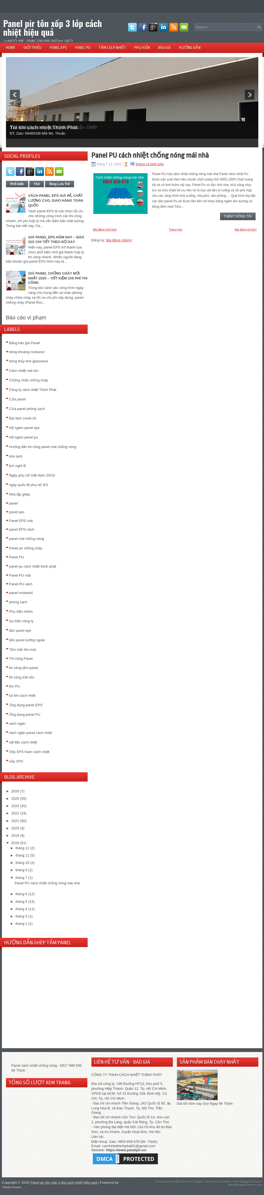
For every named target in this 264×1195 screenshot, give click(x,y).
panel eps (16, 512)
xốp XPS (16, 761)
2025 (15, 798)
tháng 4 (21, 909)
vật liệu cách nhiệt (23, 742)
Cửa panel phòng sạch (27, 409)
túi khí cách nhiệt (22, 695)
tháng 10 (22, 863)
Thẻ (37, 184)
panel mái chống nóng (26, 539)
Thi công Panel (21, 658)
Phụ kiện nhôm (21, 611)
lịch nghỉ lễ (17, 466)
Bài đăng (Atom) (119, 240)
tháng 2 (21, 924)
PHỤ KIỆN (142, 47)
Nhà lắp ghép (19, 494)
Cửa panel (17, 399)
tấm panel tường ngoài (27, 640)
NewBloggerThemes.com (245, 1185)
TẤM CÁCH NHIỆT (112, 47)
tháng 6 (21, 894)
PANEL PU (82, 47)
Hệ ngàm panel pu (23, 437)
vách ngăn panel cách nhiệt (30, 733)
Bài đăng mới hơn (105, 229)
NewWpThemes (180, 1181)
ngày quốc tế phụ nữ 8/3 (28, 485)
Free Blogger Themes (247, 1181)
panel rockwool (21, 593)
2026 (15, 791)
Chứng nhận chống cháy (28, 380)
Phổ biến (17, 184)
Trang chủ (175, 229)
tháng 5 (21, 902)
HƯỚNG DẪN (190, 47)
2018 (15, 843)
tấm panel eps (20, 630)
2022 (15, 813)
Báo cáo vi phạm (26, 317)
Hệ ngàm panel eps (24, 428)
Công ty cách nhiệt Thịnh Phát (32, 390)
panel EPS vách (21, 529)
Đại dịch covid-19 (22, 418)
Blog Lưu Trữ (59, 184)
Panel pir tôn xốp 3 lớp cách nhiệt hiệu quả (52, 27)
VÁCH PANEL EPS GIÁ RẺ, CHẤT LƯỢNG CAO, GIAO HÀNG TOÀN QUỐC (55, 200)
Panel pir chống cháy (25, 548)
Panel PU (16, 557)
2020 (15, 828)
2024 (15, 806)
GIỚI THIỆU (33, 47)
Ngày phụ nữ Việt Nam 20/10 (32, 475)
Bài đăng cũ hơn (245, 229)
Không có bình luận (150, 164)
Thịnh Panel (11, 1187)
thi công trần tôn (21, 677)
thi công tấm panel (23, 668)
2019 (15, 835)
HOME (10, 47)
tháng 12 (22, 848)
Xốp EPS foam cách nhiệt (29, 752)
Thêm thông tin (238, 216)
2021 (15, 821)
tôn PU (14, 686)
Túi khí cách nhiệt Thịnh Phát (44, 127)
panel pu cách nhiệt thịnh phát (32, 566)
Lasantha (224, 1181)
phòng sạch (18, 602)
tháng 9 (21, 870)
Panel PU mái (20, 575)
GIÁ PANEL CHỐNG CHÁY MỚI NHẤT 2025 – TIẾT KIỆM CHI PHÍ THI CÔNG (57, 278)
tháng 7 (21, 878)
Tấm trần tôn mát (22, 650)
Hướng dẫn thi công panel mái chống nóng (42, 447)
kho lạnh (16, 456)
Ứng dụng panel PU (24, 714)
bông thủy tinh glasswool (28, 361)
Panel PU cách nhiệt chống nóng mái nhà (47, 883)
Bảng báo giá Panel (24, 343)
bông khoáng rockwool (26, 352)
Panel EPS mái (21, 521)
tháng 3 (21, 916)
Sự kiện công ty (21, 621)
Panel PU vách (21, 584)
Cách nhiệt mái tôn (24, 371)
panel (13, 503)
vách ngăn (17, 723)
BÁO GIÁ (164, 47)
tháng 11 (22, 855)
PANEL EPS (58, 47)
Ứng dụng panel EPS (26, 705)
